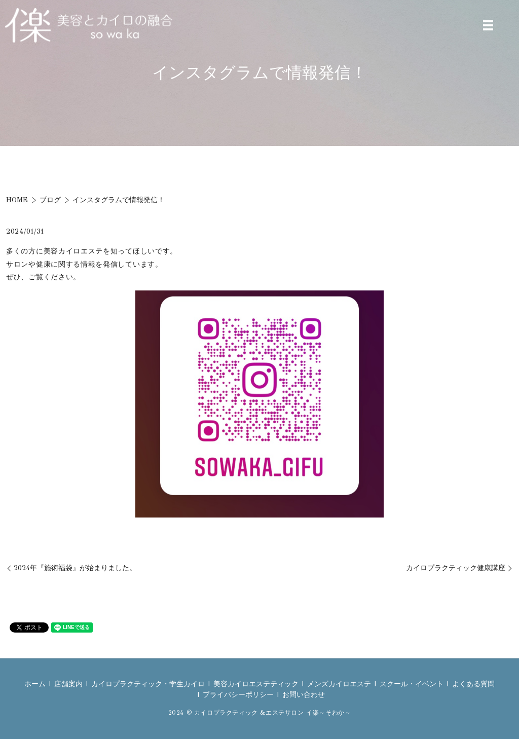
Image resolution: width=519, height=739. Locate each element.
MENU (488, 25)
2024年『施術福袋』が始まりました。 (75, 568)
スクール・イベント (411, 684)
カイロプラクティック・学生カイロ (148, 684)
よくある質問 (473, 684)
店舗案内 (68, 684)
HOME (17, 200)
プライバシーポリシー (238, 694)
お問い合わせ (303, 694)
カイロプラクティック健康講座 (455, 568)
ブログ (50, 200)
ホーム (35, 684)
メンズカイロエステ (339, 684)
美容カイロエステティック (256, 684)
